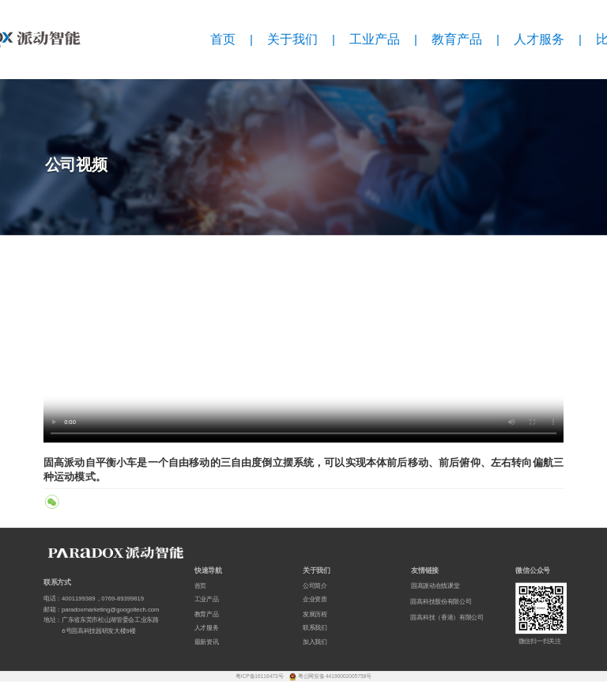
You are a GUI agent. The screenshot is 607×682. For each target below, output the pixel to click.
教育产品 (457, 39)
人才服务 (539, 39)
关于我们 (292, 39)
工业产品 (374, 39)
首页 (223, 39)
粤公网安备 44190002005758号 (334, 676)
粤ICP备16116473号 (260, 676)
